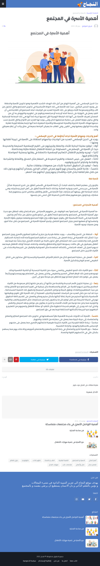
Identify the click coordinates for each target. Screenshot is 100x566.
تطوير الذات (37, 460)
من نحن (56, 560)
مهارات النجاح (53, 464)
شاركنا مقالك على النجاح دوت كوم (85, 384)
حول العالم (14, 460)
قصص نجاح (92, 464)
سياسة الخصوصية (29, 560)
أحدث (95, 377)
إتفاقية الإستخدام (44, 560)
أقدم (5, 377)
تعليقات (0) (50, 369)
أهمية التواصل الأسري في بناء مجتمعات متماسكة (73, 424)
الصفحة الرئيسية (92, 13)
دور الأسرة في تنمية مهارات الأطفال (69, 442)
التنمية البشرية (63, 460)
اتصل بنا (64, 560)
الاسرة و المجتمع (79, 13)
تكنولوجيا (25, 460)
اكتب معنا (73, 560)
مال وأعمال (80, 464)
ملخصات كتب (67, 464)
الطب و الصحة (50, 460)
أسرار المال (92, 460)
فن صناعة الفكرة (77, 430)
